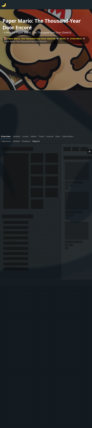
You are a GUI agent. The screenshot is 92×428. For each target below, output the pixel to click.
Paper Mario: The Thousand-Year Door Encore (25, 41)
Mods (63, 38)
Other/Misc (76, 38)
